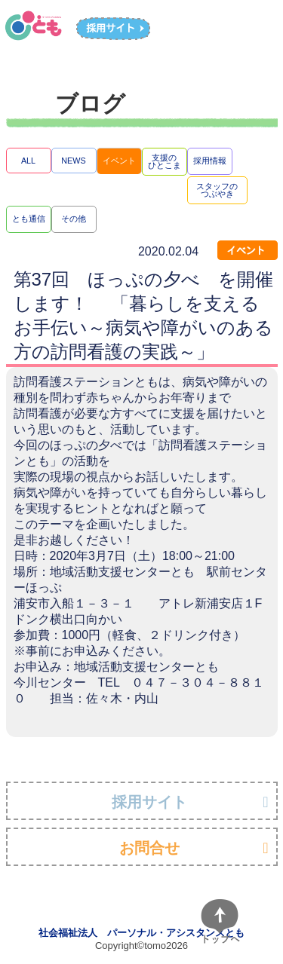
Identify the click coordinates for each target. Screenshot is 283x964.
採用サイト (149, 802)
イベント (119, 160)
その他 (73, 218)
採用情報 (209, 160)
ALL (28, 160)
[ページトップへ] (219, 922)
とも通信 (28, 218)
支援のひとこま (164, 161)
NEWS (73, 160)
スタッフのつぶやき (217, 190)
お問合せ (149, 848)
